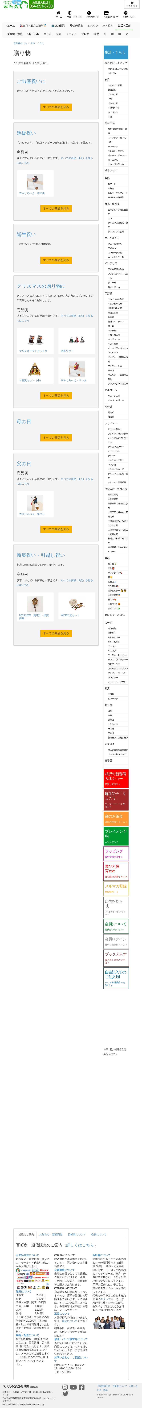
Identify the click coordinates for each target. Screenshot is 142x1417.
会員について (99, 1234)
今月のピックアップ (116, 63)
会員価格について (64, 1270)
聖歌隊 (111, 317)
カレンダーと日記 (115, 615)
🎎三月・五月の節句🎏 (33, 25)
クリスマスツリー (116, 447)
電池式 (111, 412)
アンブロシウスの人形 (118, 383)
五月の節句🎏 (114, 595)
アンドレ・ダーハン (117, 673)
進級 (110, 715)
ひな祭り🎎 (113, 586)
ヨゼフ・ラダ (114, 664)
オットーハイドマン (117, 682)
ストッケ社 (113, 94)
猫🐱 (110, 577)
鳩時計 (108, 406)
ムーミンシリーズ (116, 257)
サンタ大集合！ (115, 429)
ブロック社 (113, 103)
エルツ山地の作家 (116, 299)
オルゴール (111, 390)
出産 (110, 711)
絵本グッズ (111, 170)
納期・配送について (27, 1335)
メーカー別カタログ (117, 754)
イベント (71, 34)
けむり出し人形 (115, 308)
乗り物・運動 (15, 34)
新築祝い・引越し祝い (118, 737)
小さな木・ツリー (116, 460)
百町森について (77, 1234)
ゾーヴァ (112, 646)
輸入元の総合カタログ (118, 750)
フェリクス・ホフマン (118, 668)
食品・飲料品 (112, 203)
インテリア (111, 263)
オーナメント (114, 451)
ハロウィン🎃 (114, 604)
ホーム (11, 25)
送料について (23, 1291)
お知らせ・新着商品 (50, 1234)
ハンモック (113, 146)
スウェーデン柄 (115, 252)
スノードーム (114, 287)
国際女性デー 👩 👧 (117, 590)
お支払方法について (27, 1255)
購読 (105, 1390)
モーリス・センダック (118, 655)
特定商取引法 (104, 1386)
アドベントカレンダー (118, 433)
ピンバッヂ (113, 698)
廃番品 (108, 760)
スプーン (112, 184)
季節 (107, 558)
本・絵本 (108, 25)
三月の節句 (113, 494)
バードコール (114, 339)
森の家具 (112, 90)
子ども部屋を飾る (116, 269)
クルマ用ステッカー (117, 164)
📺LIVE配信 (58, 25)
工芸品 (108, 293)
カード (108, 622)
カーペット (113, 112)
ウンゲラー (113, 677)
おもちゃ (93, 25)
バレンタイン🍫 (115, 572)
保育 (96, 34)
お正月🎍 (112, 564)
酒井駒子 (112, 633)
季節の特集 (76, 25)
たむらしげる (114, 637)
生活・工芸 (124, 25)
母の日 (111, 728)
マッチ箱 (112, 330)
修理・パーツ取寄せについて (71, 1339)
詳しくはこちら (80, 1245)
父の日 (111, 733)
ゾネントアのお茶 (116, 231)
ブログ (85, 34)
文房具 (111, 694)
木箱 (110, 117)
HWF (110, 99)
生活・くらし (37, 43)
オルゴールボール (116, 400)
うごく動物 (113, 344)
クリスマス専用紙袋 (117, 482)
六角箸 (111, 188)
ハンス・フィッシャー (118, 659)
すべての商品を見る (56, 107)
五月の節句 (113, 499)
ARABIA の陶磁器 (116, 197)
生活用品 (110, 123)
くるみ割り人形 (115, 303)
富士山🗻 (112, 581)
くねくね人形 (114, 335)
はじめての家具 (115, 85)
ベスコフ (112, 650)
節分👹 (111, 568)
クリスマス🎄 (114, 608)
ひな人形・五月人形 (116, 488)
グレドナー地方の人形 (118, 357)
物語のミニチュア (116, 321)
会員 (58, 34)
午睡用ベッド (114, 108)
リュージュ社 (114, 396)
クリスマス (111, 423)
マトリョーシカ (115, 366)
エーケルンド (112, 238)
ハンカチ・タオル (116, 151)
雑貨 (107, 688)
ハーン (111, 370)
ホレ (110, 218)
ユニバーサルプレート (118, 193)
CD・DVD (33, 34)
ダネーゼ (112, 282)
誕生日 (111, 720)
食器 (107, 178)
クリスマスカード (116, 469)
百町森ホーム (20, 43)
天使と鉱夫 (113, 312)
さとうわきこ (114, 642)
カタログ (110, 744)
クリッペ (112, 456)
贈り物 (108, 705)
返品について (62, 1313)
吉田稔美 (112, 628)
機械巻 (111, 417)
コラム (48, 34)
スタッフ (106, 1299)
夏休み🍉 (112, 599)
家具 (107, 79)
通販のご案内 (26, 1234)
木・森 (111, 326)
